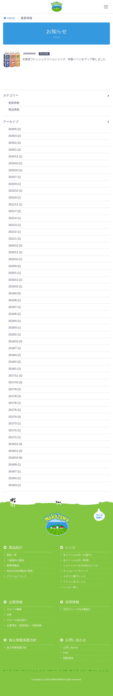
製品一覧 (10, 554)
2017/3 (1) (14, 423)
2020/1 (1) (14, 272)
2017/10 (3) (15, 382)
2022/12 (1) (15, 190)
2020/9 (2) (14, 266)
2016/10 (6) (15, 457)
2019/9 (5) (14, 293)
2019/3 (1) (14, 327)
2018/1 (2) (14, 368)
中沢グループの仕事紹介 (75, 609)
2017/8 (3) (14, 396)
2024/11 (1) (15, 156)
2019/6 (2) (14, 313)
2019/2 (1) (14, 334)
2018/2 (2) (14, 361)
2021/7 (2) (14, 211)
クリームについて (15, 576)
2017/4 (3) (14, 416)
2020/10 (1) (15, 259)
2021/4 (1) (14, 218)
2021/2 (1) (14, 231)
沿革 (7, 614)
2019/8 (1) (14, 300)
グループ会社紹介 (15, 620)
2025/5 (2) (14, 129)
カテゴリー (56, 95)
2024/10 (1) (15, 163)
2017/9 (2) (14, 389)
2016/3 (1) (14, 485)
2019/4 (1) (14, 320)
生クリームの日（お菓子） (76, 554)
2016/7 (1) (14, 471)
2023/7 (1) (14, 176)
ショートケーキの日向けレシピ (79, 565)
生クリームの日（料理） (75, 560)
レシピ (68, 547)
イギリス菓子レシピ (73, 576)
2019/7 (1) (14, 307)
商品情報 (13, 109)
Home (9, 18)
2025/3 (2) (14, 135)
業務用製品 (11, 565)
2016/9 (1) (14, 464)
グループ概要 (12, 609)
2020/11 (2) (15, 252)
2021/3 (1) (14, 224)
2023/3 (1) (14, 183)
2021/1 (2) (14, 238)
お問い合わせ (73, 640)
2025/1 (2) (14, 149)
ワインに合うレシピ (73, 581)
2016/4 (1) (14, 478)
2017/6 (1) (14, 402)
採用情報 (69, 602)
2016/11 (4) (15, 450)
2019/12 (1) (15, 279)
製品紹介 (13, 547)
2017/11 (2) (15, 375)
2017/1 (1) (14, 437)
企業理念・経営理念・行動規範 (22, 625)
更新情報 (13, 102)
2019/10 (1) (15, 286)
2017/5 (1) (14, 409)
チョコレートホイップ (74, 570)
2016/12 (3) (15, 443)
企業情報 (13, 602)
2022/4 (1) (14, 197)
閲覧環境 (66, 658)
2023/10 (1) (15, 170)
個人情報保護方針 (20, 640)
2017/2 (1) (14, 430)
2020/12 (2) (15, 245)
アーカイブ (56, 122)
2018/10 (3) (15, 341)
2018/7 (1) (14, 348)
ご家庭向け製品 (13, 560)
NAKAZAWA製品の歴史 (18, 570)
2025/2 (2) (14, 142)
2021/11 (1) (15, 204)
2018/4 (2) (14, 355)
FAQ (64, 652)
